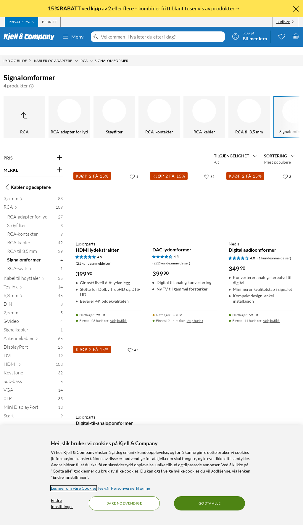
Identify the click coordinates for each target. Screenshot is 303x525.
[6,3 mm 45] (33, 288)
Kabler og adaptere (27, 178)
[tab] (21, 22)
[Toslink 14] (33, 279)
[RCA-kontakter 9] (35, 227)
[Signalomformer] (234, 109)
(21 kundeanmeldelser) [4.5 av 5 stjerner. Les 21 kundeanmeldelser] (94, 255)
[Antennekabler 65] (33, 331)
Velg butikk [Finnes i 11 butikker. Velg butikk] (271, 312)
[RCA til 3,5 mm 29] (35, 244)
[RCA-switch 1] (35, 261)
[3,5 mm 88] (33, 191)
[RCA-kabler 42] (35, 235)
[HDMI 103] (33, 357)
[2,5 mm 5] (33, 305)
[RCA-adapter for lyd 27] (35, 209)
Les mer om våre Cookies (73, 488)
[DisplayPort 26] (33, 340)
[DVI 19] (33, 348)
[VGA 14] (33, 383)
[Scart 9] (33, 408)
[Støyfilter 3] (35, 218)
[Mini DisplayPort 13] (33, 400)
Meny (73, 36)
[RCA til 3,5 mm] (188, 108)
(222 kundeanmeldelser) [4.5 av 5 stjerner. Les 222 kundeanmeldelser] (171, 255)
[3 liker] (287, 168)
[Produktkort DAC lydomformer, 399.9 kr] (185, 195)
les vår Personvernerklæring (124, 488)
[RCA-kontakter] (98, 108)
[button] (31, 77)
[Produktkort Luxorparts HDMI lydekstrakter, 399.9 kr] (108, 195)
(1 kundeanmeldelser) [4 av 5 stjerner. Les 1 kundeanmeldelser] (274, 250)
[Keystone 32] (33, 365)
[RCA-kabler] (143, 108)
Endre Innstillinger (62, 503)
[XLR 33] (33, 391)
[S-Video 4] (33, 314)
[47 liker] (133, 341)
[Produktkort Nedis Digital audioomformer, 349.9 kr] (261, 195)
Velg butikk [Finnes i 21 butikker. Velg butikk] (195, 312)
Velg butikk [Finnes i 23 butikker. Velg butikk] (118, 312)
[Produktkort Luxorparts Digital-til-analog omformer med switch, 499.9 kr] (108, 368)
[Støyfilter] (53, 108)
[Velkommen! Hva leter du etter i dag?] (162, 36)
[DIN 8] (33, 297)
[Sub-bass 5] (33, 374)
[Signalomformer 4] (35, 252)
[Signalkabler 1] (33, 322)
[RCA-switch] (278, 108)
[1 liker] (134, 168)
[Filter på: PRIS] (33, 149)
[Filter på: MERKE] (33, 161)
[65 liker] (209, 168)
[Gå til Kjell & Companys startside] (31, 36)
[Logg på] (249, 36)
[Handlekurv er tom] (296, 36)
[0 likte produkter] (282, 36)
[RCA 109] (33, 200)
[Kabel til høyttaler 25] (33, 271)
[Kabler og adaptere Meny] (76, 52)
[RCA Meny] (92, 52)
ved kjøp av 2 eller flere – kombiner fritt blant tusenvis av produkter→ (144, 8)
